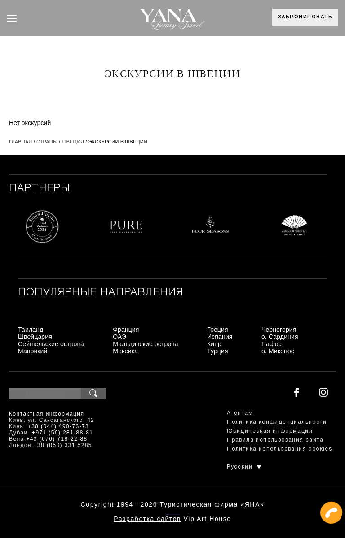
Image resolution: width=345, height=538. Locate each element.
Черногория (278, 329)
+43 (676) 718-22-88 (56, 439)
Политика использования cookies (279, 449)
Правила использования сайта (275, 440)
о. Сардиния (279, 336)
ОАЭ (119, 336)
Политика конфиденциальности (277, 422)
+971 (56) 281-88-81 (62, 433)
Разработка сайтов (147, 518)
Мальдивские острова (145, 343)
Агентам (240, 413)
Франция (126, 329)
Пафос (271, 343)
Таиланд (30, 329)
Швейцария (35, 336)
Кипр (214, 343)
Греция (217, 329)
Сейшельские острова (51, 343)
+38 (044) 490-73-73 (58, 426)
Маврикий (33, 351)
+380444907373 (173, 513)
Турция (217, 351)
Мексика (125, 351)
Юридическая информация (270, 431)
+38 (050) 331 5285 (63, 445)
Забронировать (305, 17)
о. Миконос (277, 351)
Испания (220, 336)
